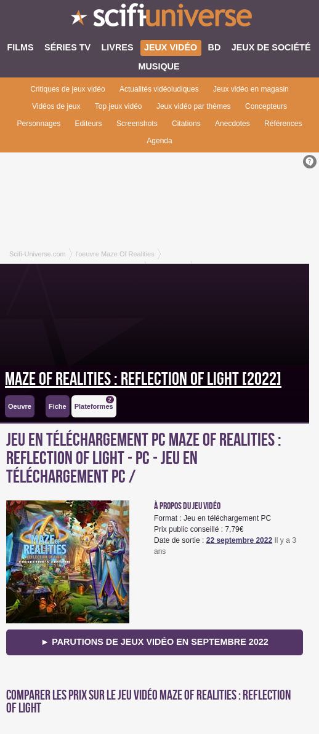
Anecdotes (232, 123)
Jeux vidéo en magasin (251, 89)
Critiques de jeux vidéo (67, 89)
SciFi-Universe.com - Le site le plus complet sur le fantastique (159, 18)
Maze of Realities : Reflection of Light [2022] (143, 379)
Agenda (159, 140)
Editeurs (88, 123)
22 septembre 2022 (239, 540)
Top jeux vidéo (118, 106)
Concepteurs (266, 106)
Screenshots (137, 123)
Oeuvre (19, 406)
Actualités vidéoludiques (159, 89)
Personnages (39, 123)
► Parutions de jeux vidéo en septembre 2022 (155, 642)
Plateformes (94, 403)
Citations (186, 123)
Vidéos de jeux (56, 106)
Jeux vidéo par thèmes (193, 106)
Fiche (58, 406)
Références (283, 123)
